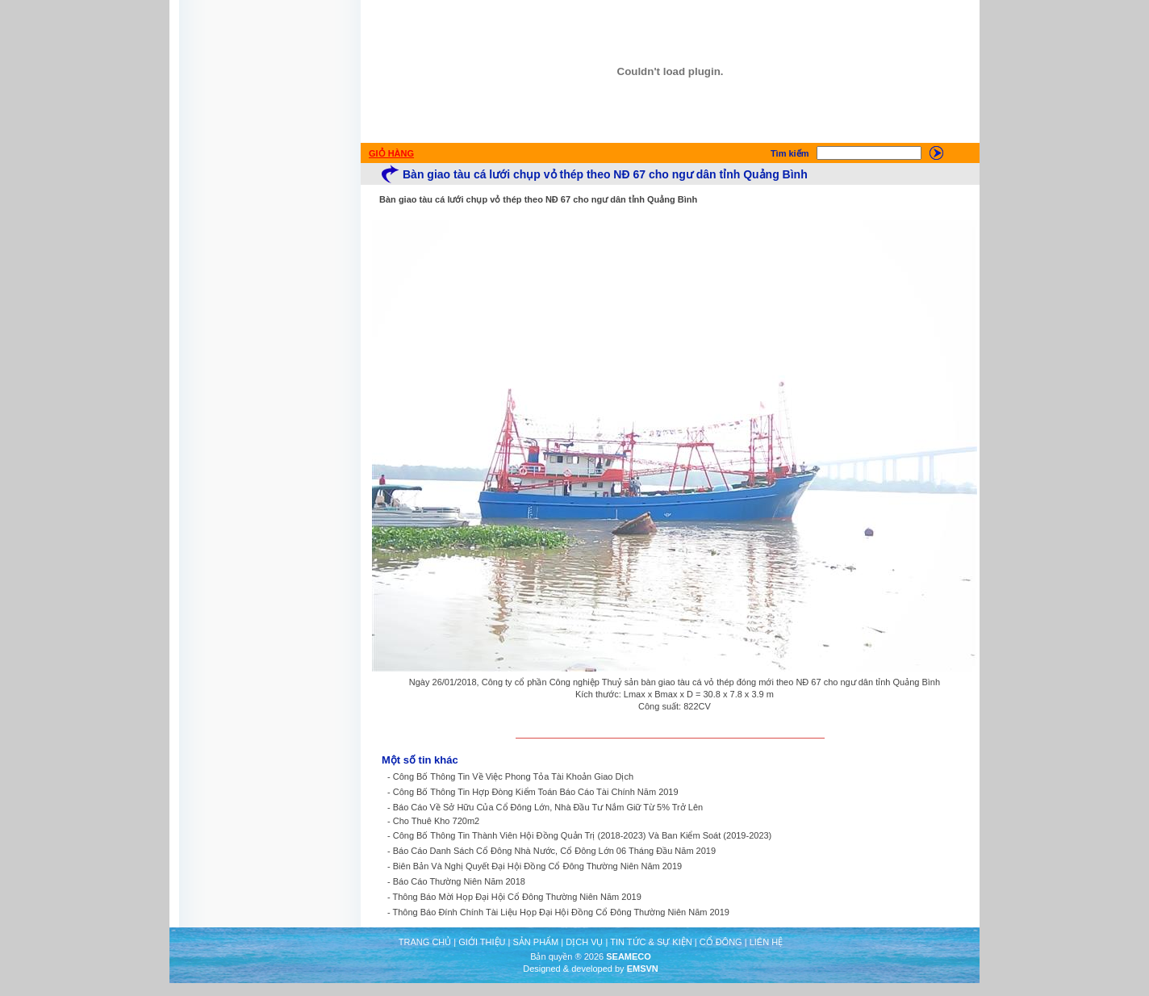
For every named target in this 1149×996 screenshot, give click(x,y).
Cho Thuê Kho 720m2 (436, 821)
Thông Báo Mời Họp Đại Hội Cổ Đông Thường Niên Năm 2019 (517, 897)
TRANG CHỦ (425, 942)
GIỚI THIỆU (481, 942)
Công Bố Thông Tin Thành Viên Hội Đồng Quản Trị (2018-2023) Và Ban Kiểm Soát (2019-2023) (582, 835)
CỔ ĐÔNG (721, 942)
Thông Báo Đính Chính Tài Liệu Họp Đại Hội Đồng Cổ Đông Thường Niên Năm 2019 (561, 912)
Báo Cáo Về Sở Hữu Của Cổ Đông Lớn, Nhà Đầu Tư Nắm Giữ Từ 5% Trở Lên (548, 807)
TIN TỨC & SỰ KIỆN (650, 942)
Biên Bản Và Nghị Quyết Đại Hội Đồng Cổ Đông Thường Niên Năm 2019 (537, 866)
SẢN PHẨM (535, 942)
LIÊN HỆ (766, 942)
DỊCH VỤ (584, 942)
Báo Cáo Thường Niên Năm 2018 (459, 881)
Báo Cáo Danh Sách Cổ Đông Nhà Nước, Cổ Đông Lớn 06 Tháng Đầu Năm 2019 (554, 851)
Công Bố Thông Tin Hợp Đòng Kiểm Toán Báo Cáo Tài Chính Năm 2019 (536, 792)
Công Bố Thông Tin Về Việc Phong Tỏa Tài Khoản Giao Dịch (513, 776)
